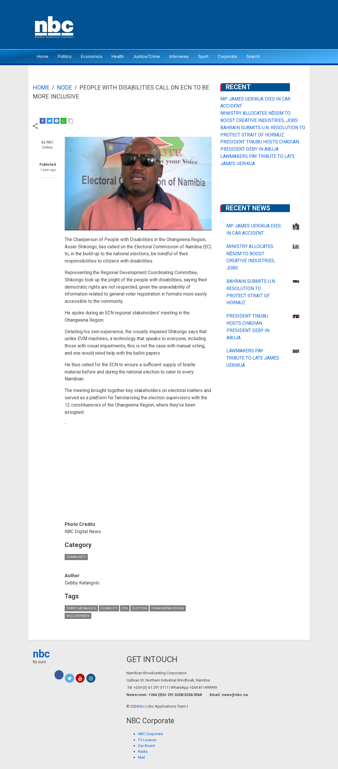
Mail (141, 757)
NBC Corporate (150, 734)
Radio (143, 751)
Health (118, 56)
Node (64, 87)
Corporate (227, 56)
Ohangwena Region (167, 608)
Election (139, 608)
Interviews (179, 56)
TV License (147, 740)
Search (253, 56)
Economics (91, 56)
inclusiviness (78, 616)
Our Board (146, 746)
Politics (65, 56)
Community (76, 557)
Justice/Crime (146, 56)
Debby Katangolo (81, 608)
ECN (125, 608)
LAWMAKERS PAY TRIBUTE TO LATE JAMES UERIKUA (252, 358)
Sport (203, 56)
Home (42, 56)
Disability (109, 608)
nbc (41, 654)
